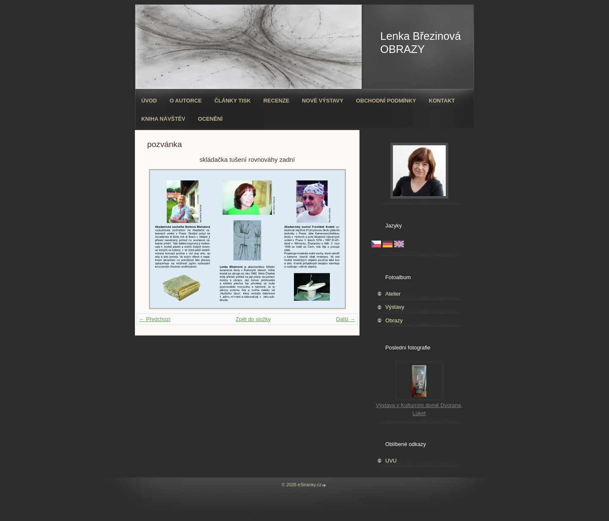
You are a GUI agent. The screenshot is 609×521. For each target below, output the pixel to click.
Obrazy (394, 320)
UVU (391, 460)
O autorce (186, 100)
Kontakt (442, 100)
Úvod (149, 100)
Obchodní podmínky (386, 100)
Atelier (393, 294)
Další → (345, 319)
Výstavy (394, 307)
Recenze (276, 100)
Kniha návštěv (163, 119)
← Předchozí (154, 319)
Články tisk (232, 100)
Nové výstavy (322, 100)
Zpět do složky (253, 319)
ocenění (210, 119)
